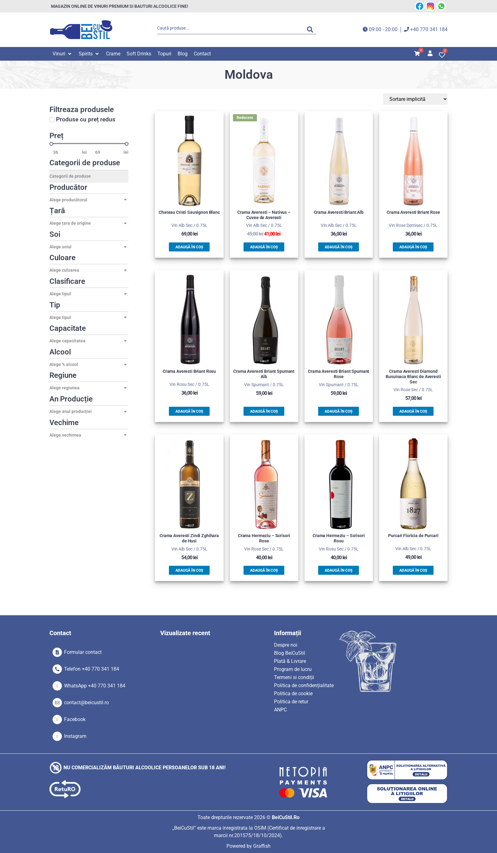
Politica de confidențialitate (304, 685)
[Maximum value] (107, 152)
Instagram (75, 736)
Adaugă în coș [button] (189, 247)
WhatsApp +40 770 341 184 (94, 686)
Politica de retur (291, 702)
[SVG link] (81, 29)
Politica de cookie (293, 693)
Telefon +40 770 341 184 (91, 669)
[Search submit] (311, 29)
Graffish (262, 846)
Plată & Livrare (290, 661)
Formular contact (83, 652)
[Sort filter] (418, 99)
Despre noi (285, 645)
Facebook (75, 719)
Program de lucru (293, 669)
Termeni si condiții (294, 677)
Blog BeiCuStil (289, 653)
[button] (62, 54)
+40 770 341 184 (429, 29)
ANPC (280, 710)
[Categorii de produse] (88, 176)
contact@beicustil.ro (86, 702)
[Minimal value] (88, 144)
